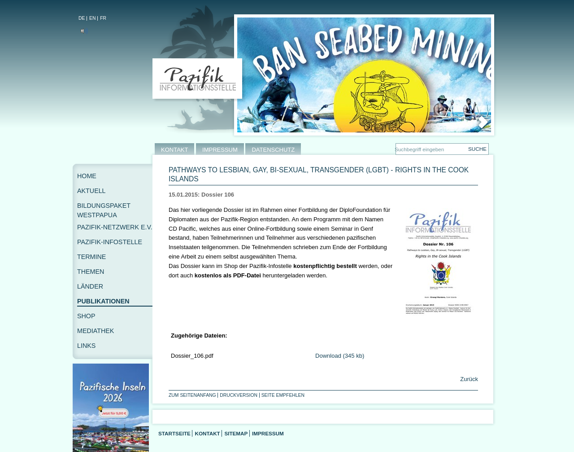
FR (103, 18)
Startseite (174, 433)
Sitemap (236, 433)
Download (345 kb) (339, 355)
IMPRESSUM (220, 149)
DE (81, 18)
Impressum (268, 433)
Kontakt (207, 433)
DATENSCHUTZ (273, 149)
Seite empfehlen (282, 395)
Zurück (468, 379)
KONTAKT (174, 149)
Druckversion (238, 395)
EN (92, 18)
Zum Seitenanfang (192, 395)
